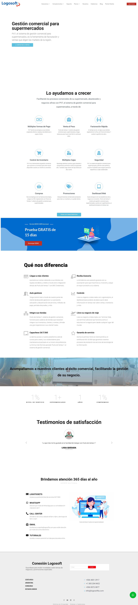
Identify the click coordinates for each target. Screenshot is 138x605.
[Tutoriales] (27, 535)
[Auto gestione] (26, 294)
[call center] (27, 513)
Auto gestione (36, 293)
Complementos (58, 4)
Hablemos (94, 4)
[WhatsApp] (27, 502)
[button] (26, 442)
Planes (77, 4)
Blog (101, 4)
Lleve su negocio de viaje (88, 313)
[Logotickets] (27, 494)
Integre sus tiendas (38, 313)
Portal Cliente (109, 4)
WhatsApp (35, 503)
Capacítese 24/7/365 (39, 332)
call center (36, 514)
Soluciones (46, 4)
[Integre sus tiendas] (26, 313)
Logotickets (36, 494)
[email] (27, 524)
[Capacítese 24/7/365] (26, 333)
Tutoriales (35, 535)
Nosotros (85, 4)
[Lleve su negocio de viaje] (73, 313)
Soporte (69, 4)
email (32, 524)
